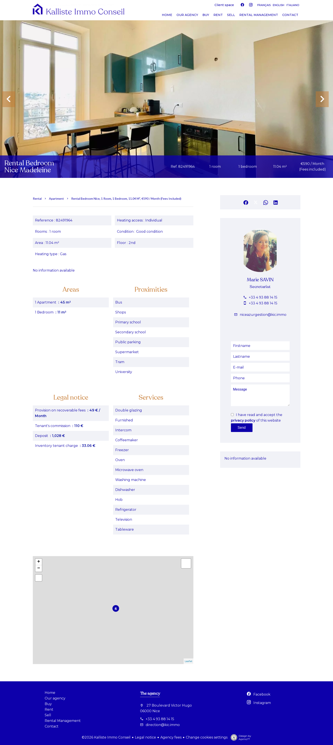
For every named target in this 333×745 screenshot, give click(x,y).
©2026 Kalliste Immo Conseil (106, 737)
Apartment (56, 198)
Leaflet (188, 661)
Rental (37, 198)
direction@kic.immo (163, 725)
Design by (240, 737)
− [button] (38, 568)
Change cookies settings (206, 737)
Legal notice (145, 737)
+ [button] (38, 562)
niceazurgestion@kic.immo (263, 315)
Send (242, 427)
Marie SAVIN (260, 280)
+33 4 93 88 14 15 (263, 297)
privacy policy (243, 420)
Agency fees (170, 737)
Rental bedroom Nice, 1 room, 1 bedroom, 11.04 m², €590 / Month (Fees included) (126, 198)
